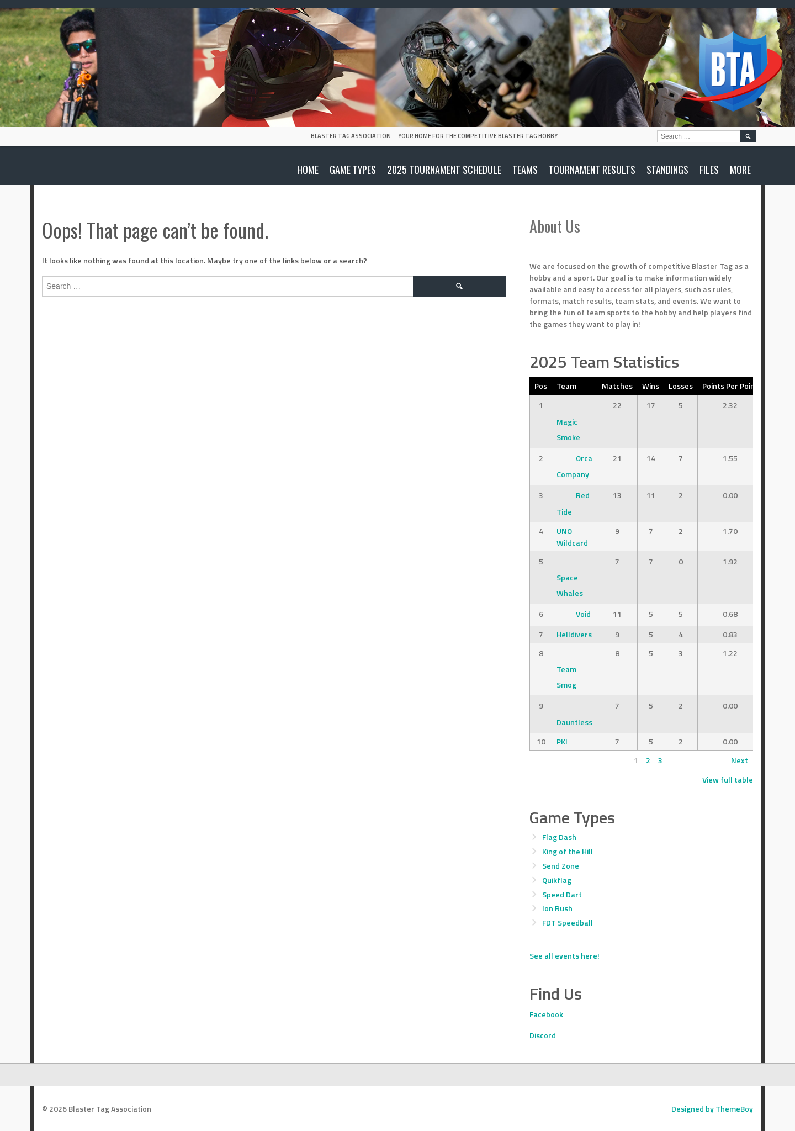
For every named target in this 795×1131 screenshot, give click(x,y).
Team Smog (566, 669)
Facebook (546, 1014)
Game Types (353, 169)
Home (308, 169)
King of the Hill (567, 851)
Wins (650, 386)
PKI (562, 741)
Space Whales (569, 577)
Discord (542, 1035)
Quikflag (556, 880)
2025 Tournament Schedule (444, 169)
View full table (727, 779)
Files (709, 169)
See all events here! (564, 955)
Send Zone (560, 865)
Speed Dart (562, 894)
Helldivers (574, 634)
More (740, 169)
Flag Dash (559, 837)
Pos (540, 386)
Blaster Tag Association (351, 135)
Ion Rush (557, 908)
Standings (667, 169)
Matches (617, 386)
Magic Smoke (568, 421)
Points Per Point (730, 386)
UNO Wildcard (572, 536)
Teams (525, 169)
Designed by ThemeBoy (712, 1108)
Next (739, 760)
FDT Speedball (567, 922)
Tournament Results (592, 169)
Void (573, 614)
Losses (681, 386)
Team (566, 386)
